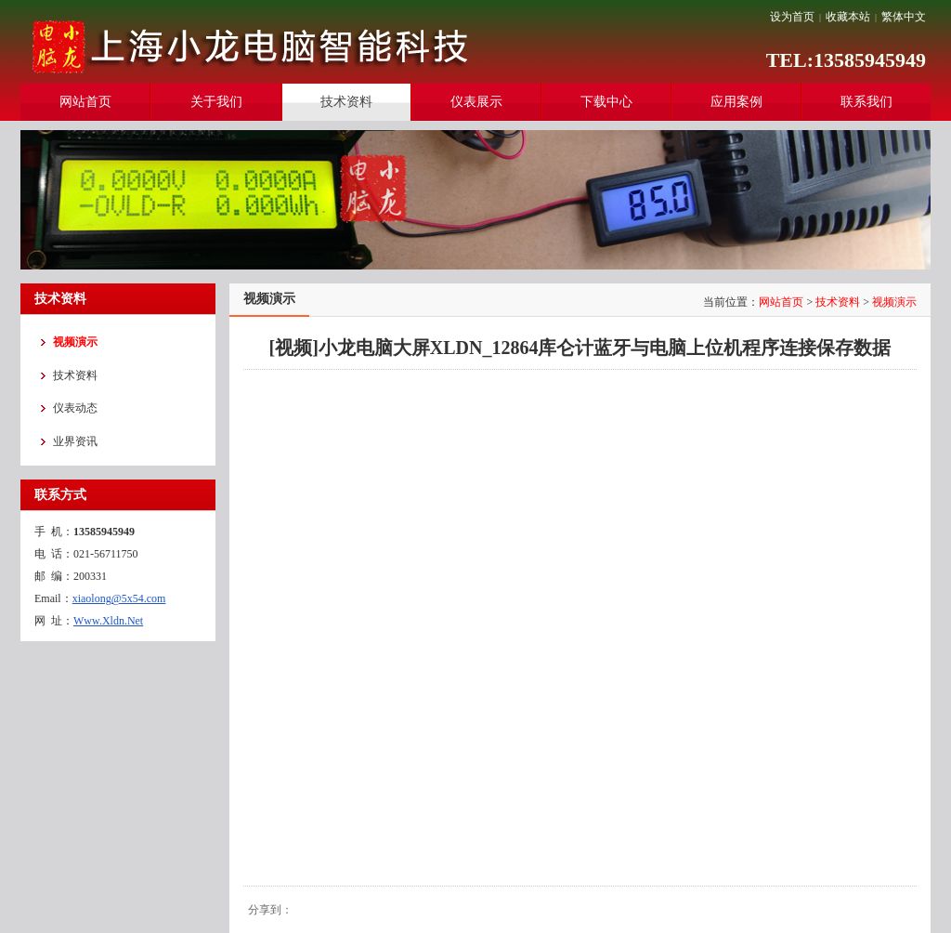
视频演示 (894, 302)
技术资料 (837, 302)
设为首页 (792, 16)
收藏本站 (848, 16)
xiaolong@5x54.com (119, 598)
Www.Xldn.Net (108, 620)
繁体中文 (903, 16)
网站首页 (781, 302)
